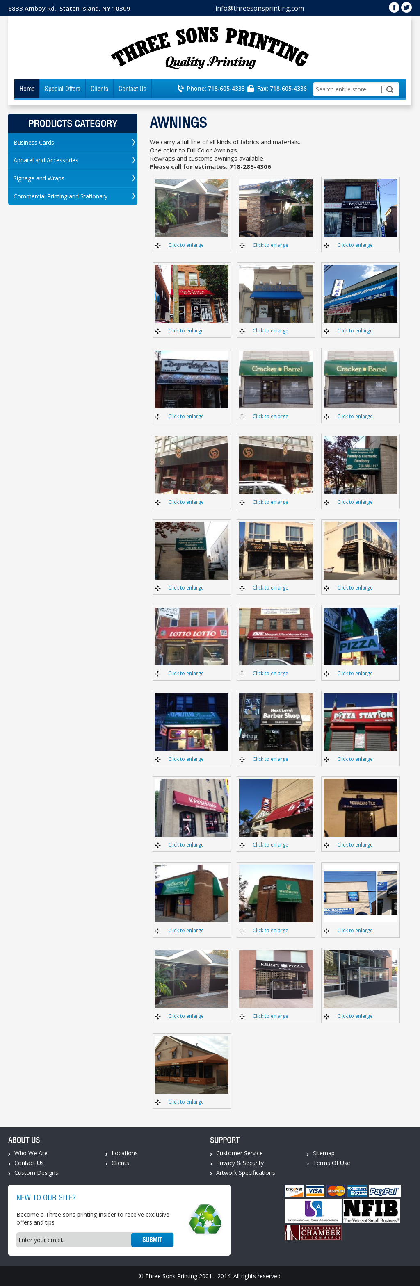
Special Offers (62, 88)
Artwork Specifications (245, 1173)
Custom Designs (36, 1173)
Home (26, 88)
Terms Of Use (331, 1163)
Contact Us (132, 88)
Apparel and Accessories (46, 160)
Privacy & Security (240, 1163)
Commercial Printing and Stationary (60, 196)
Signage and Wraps (39, 178)
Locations (125, 1153)
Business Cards (34, 142)
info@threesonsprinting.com (259, 8)
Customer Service (239, 1153)
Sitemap (324, 1153)
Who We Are (31, 1153)
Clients (99, 88)
